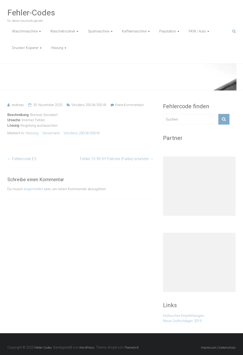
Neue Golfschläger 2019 (182, 321)
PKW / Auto (197, 31)
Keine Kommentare (129, 105)
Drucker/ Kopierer (25, 48)
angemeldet (33, 189)
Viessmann (51, 133)
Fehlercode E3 (21, 159)
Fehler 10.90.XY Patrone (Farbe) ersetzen (117, 159)
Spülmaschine (98, 31)
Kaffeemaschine (134, 31)
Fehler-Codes (31, 12)
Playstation (167, 31)
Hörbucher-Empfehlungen (183, 316)
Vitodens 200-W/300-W (88, 105)
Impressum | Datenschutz (218, 347)
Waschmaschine (25, 31)
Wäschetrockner (62, 31)
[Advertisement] (199, 186)
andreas (18, 105)
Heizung (57, 48)
